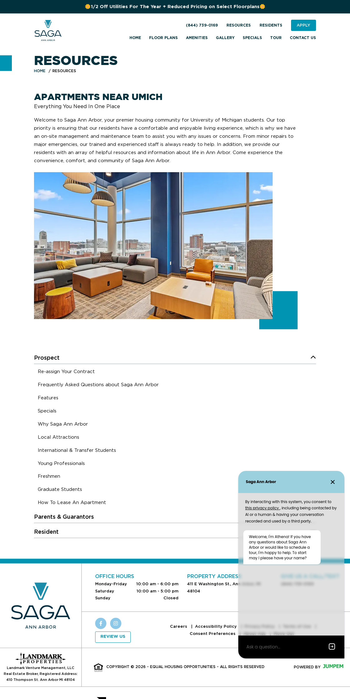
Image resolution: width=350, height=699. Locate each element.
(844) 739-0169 (202, 25)
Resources (238, 25)
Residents (271, 25)
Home (40, 70)
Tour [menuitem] (276, 38)
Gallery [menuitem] (225, 38)
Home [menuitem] (135, 38)
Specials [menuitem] (252, 38)
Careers (179, 626)
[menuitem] (66, 372)
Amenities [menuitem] (197, 38)
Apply (303, 25)
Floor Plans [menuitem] (163, 38)
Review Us (112, 637)
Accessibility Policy (216, 626)
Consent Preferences (213, 633)
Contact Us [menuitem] (303, 38)
